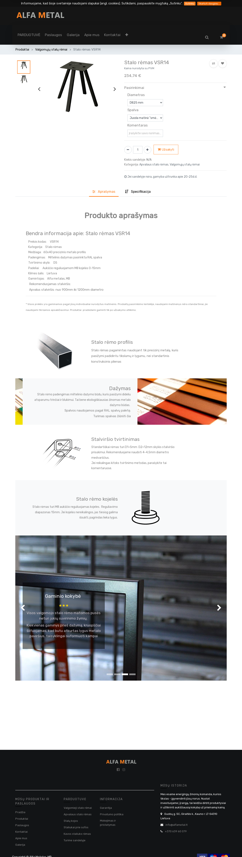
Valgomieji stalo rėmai (78, 807)
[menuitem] (29, 35)
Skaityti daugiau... (209, 3)
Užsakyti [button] (166, 149)
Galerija (20, 844)
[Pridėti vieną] (147, 150)
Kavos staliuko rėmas (77, 833)
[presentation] (39, 89)
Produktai (22, 49)
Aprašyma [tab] (103, 192)
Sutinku (189, 3)
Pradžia (20, 812)
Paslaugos (22, 825)
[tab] (138, 192)
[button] (126, 35)
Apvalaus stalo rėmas (78, 814)
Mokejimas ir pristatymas (108, 822)
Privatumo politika (111, 814)
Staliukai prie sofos (76, 827)
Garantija (106, 807)
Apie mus (21, 838)
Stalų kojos (71, 820)
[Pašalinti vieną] (128, 150)
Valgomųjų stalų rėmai (51, 49)
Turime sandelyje (74, 840)
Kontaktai (21, 831)
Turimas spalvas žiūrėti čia (112, 416)
